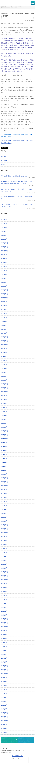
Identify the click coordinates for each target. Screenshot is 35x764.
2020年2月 (4, 517)
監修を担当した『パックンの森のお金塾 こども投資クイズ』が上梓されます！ (17, 190)
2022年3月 (4, 419)
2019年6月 (4, 548)
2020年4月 (4, 509)
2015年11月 (4, 717)
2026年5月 (4, 223)
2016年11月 (4, 670)
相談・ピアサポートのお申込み (9, 740)
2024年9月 (4, 301)
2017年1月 (4, 662)
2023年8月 (4, 352)
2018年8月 (4, 587)
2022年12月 (4, 384)
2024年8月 (4, 305)
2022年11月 (4, 388)
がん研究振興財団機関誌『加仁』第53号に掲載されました (17, 197)
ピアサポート (5, 160)
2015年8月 (4, 728)
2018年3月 (4, 607)
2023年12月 (4, 337)
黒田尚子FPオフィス (9, 2)
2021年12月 (4, 431)
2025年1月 (4, 286)
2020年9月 (4, 489)
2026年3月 (4, 231)
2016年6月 (4, 689)
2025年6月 (4, 266)
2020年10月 (4, 486)
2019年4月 (4, 556)
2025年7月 (4, 262)
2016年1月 (4, 709)
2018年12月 (4, 572)
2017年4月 (4, 650)
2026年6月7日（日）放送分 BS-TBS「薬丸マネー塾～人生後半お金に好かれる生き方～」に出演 (17, 182)
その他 (3, 164)
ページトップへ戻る (28, 734)
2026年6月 (4, 219)
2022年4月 (4, 415)
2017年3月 (4, 654)
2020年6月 (4, 501)
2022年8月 (4, 399)
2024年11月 (4, 294)
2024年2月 (4, 329)
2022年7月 (4, 403)
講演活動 (3, 156)
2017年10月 (4, 626)
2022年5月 (4, 411)
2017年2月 (4, 658)
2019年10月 (4, 533)
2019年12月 (4, 525)
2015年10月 (4, 720)
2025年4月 (4, 274)
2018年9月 (4, 583)
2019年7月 (4, 544)
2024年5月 (4, 317)
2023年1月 (4, 380)
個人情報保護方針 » (17, 756)
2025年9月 (4, 254)
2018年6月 (4, 595)
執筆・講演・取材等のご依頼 (26, 740)
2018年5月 (4, 599)
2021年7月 (4, 450)
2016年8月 (4, 681)
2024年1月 (4, 333)
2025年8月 (4, 258)
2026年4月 (4, 227)
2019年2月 (4, 564)
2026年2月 (4, 235)
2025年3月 (4, 278)
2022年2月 (4, 423)
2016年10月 (4, 673)
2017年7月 (4, 638)
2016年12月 (4, 666)
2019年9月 (4, 536)
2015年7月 (4, 732)
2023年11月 (4, 341)
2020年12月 (4, 478)
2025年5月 (4, 270)
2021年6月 (4, 454)
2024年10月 (4, 298)
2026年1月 (4, 239)
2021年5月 (4, 458)
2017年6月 (4, 642)
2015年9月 (4, 724)
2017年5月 (4, 646)
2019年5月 (4, 552)
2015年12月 (4, 713)
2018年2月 (4, 611)
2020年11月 (4, 482)
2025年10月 (4, 251)
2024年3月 (4, 325)
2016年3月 (4, 701)
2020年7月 (4, 497)
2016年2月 (4, 705)
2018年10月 (4, 580)
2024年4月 (4, 321)
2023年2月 (4, 376)
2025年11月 (4, 247)
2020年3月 (4, 513)
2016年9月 (4, 677)
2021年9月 (4, 442)
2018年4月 (4, 603)
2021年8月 (4, 446)
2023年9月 (4, 348)
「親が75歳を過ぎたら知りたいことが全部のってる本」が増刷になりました (17, 205)
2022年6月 (4, 407)
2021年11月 (4, 435)
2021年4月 (4, 462)
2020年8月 (4, 493)
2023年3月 (4, 372)
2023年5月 (4, 364)
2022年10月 (4, 392)
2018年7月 (4, 591)
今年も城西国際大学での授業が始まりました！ (14, 176)
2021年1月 (4, 474)
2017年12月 (4, 619)
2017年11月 (4, 623)
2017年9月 (4, 630)
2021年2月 (4, 470)
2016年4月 (4, 697)
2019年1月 (4, 568)
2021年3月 (4, 466)
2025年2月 (4, 282)
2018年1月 (4, 615)
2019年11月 (4, 529)
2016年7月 (4, 685)
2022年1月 (4, 427)
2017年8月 (4, 634)
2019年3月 (4, 560)
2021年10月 (4, 439)
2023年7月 (4, 356)
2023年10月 (4, 345)
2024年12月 (4, 290)
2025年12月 (4, 243)
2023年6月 (4, 360)
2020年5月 (4, 505)
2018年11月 (4, 576)
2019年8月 (4, 540)
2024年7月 (4, 309)
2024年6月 (4, 313)
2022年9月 (4, 395)
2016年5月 (4, 693)
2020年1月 (4, 521)
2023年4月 (4, 368)
